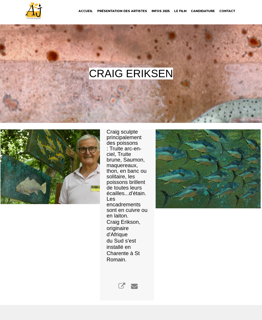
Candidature (203, 11)
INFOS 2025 (161, 11)
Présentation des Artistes (122, 11)
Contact (227, 11)
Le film (180, 11)
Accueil (85, 11)
